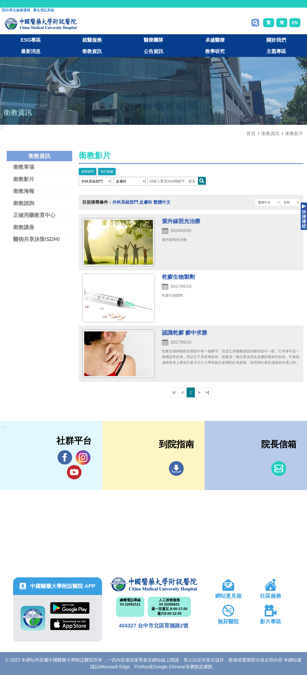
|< (174, 392)
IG (83, 457)
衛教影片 (294, 133)
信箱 (278, 468)
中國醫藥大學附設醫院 (153, 584)
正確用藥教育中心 (34, 215)
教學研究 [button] (215, 51)
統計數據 (107, 171)
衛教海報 (23, 191)
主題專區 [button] (276, 51)
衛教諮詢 (23, 203)
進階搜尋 (87, 171)
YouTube (74, 472)
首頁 (251, 133)
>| (207, 392)
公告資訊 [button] (153, 51)
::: (5, 4)
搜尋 (255, 23)
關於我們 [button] (276, 40)
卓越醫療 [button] (215, 40)
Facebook (65, 457)
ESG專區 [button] (31, 40)
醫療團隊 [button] (153, 40)
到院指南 (176, 468)
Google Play (70, 608)
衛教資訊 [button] (92, 51)
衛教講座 (23, 227)
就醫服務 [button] (92, 40)
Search (202, 181)
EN (295, 22)
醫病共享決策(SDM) (36, 239)
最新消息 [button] (31, 51)
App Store (70, 624)
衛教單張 (23, 167)
